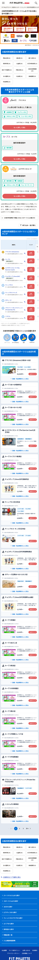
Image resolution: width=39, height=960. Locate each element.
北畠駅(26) (19, 63)
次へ (28, 828)
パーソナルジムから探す (12, 895)
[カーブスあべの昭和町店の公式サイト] (19, 393)
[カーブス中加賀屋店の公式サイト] (19, 765)
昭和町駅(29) (6, 63)
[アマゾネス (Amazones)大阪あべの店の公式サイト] (19, 369)
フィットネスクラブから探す (13, 918)
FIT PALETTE (6, 7)
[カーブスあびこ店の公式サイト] (19, 651)
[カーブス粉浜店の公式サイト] (19, 674)
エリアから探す (9, 924)
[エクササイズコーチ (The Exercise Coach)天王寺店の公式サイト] (19, 440)
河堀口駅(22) (19, 70)
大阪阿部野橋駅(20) (32, 70)
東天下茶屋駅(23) (7, 70)
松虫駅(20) (19, 76)
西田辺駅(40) (6, 58)
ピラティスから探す (10, 912)
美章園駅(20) (32, 76)
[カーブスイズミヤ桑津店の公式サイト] (19, 465)
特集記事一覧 (8, 935)
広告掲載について (27, 953)
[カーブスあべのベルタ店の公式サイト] (19, 416)
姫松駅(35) (19, 58)
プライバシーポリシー (13, 953)
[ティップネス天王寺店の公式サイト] (19, 512)
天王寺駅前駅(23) (32, 63)
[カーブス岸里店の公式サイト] (19, 628)
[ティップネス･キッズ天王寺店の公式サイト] (19, 537)
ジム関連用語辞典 (9, 941)
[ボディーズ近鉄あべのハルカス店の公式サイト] (19, 583)
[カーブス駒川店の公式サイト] (19, 719)
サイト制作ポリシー (14, 950)
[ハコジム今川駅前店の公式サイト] (19, 812)
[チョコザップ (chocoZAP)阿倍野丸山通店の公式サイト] (19, 605)
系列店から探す (9, 929)
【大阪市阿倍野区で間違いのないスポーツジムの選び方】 (19, 218)
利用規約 (34, 950)
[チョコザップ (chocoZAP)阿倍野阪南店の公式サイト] (19, 560)
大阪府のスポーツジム (18, 7)
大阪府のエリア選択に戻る (12, 877)
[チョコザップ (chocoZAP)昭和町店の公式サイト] (19, 487)
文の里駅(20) (6, 76)
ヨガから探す (8, 907)
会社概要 (4, 950)
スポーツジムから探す (11, 901)
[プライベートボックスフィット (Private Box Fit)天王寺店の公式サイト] (19, 789)
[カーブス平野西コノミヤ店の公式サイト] (19, 742)
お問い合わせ (26, 950)
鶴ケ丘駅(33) (32, 58)
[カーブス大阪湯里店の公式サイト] (19, 696)
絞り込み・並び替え (28, 225)
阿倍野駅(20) (6, 82)
